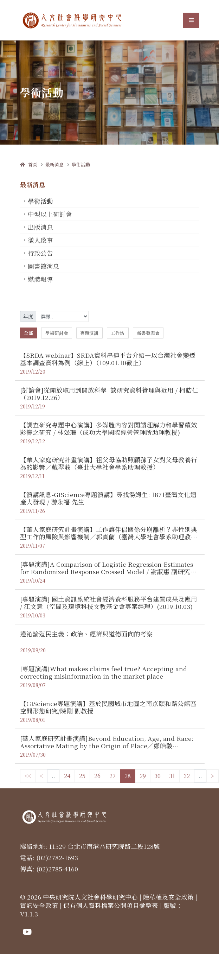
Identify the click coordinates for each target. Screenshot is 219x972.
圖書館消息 (43, 266)
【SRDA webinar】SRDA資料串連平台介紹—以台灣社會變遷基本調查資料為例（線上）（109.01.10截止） (107, 359)
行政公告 (40, 253)
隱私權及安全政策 (168, 896)
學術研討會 (56, 333)
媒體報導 (40, 279)
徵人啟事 (40, 240)
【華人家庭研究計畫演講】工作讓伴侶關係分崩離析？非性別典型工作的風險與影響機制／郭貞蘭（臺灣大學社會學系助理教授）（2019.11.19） (108, 536)
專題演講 (89, 333)
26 (97, 776)
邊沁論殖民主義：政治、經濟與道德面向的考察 (86, 633)
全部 (28, 333)
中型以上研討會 (50, 214)
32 (187, 776)
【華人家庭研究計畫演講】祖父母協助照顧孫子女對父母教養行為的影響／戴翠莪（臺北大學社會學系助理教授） (108, 463)
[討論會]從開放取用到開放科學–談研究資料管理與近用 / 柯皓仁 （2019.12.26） (109, 394)
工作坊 (117, 333)
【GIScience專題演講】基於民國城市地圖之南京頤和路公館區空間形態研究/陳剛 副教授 (108, 707)
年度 (28, 316)
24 (67, 776)
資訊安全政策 (39, 905)
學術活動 (81, 164)
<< (28, 776)
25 (82, 776)
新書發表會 (148, 333)
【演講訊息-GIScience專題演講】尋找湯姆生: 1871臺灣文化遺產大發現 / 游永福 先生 (108, 498)
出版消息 (40, 227)
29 (143, 776)
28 (127, 776)
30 (158, 776)
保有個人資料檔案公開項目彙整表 (110, 905)
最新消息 (54, 164)
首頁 (28, 164)
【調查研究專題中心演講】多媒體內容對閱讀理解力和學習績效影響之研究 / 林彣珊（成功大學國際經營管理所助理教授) (108, 428)
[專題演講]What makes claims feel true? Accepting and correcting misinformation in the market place (103, 672)
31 (172, 776)
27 (112, 776)
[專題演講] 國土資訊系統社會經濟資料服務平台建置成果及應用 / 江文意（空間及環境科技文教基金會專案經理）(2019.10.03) (108, 603)
